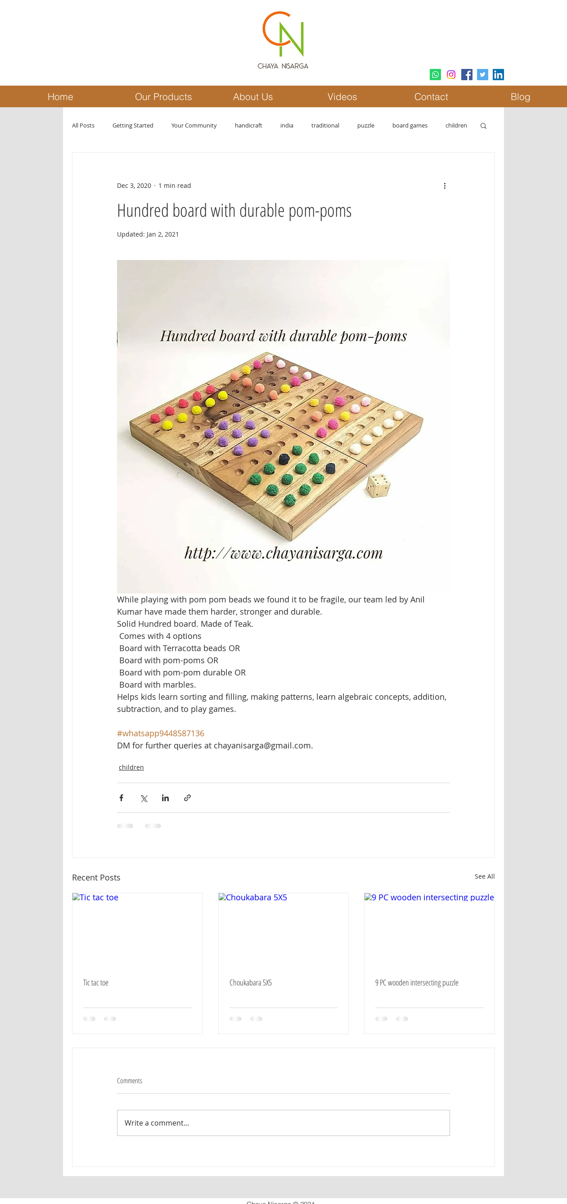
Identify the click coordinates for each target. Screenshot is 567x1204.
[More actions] (444, 185)
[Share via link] (187, 798)
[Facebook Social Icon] (466, 74)
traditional (325, 125)
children (456, 125)
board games (410, 125)
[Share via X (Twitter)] (143, 798)
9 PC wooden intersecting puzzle (417, 982)
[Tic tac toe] (137, 929)
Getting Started (132, 125)
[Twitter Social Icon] (482, 74)
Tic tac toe (95, 982)
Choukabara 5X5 (251, 982)
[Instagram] (451, 74)
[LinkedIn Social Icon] (498, 74)
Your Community (194, 125)
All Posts (83, 125)
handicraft (248, 125)
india (286, 125)
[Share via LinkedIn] (165, 798)
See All (485, 876)
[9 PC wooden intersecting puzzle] (429, 929)
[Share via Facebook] (121, 798)
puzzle (365, 125)
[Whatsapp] (435, 74)
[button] (483, 125)
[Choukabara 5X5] (284, 929)
